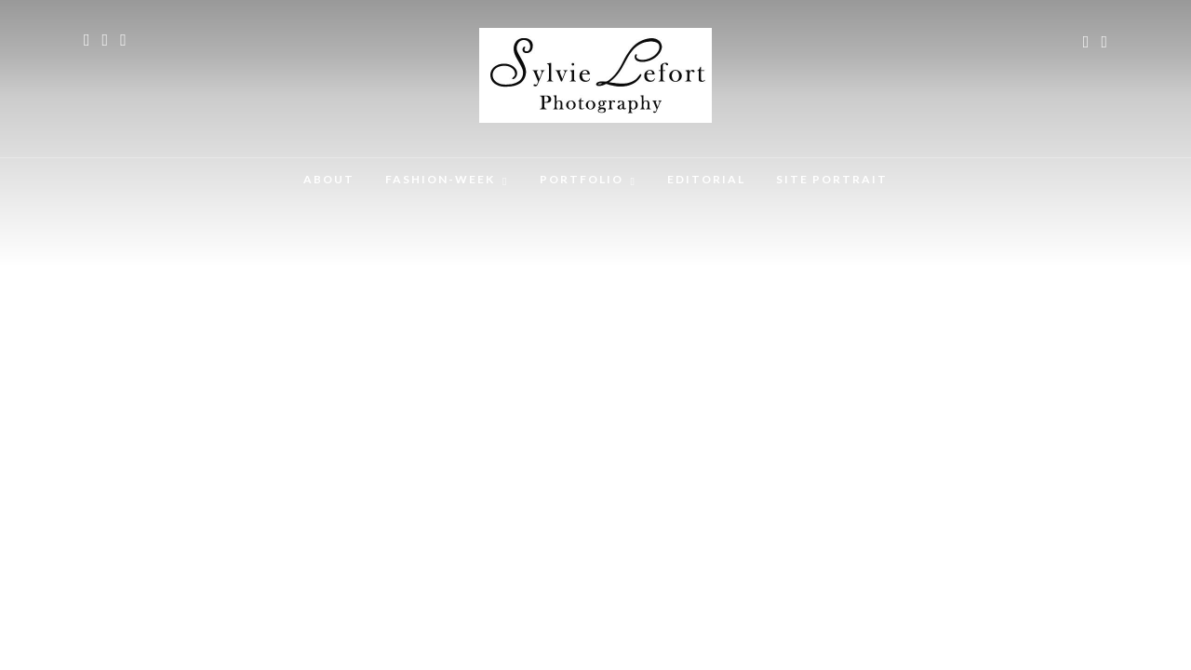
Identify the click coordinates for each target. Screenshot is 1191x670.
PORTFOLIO (581, 179)
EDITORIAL (706, 179)
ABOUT (329, 179)
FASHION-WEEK (440, 179)
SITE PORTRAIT (832, 179)
